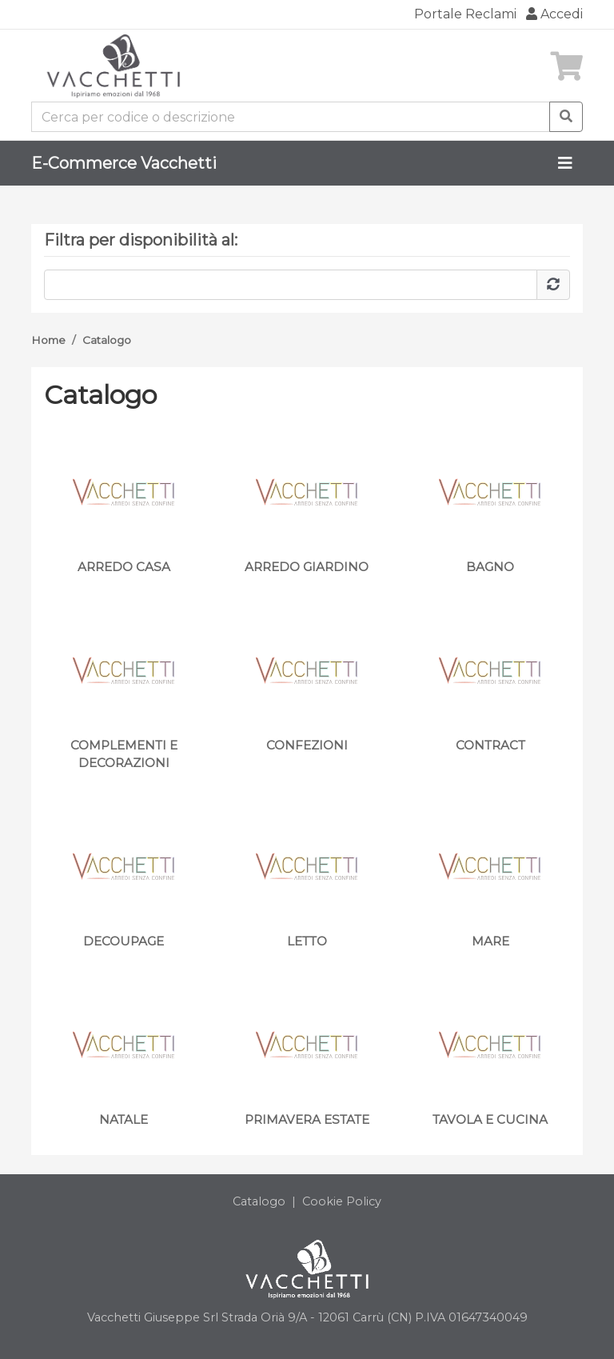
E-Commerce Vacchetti (124, 163)
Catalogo (106, 340)
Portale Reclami (465, 14)
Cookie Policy (341, 1201)
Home (48, 340)
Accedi (554, 14)
